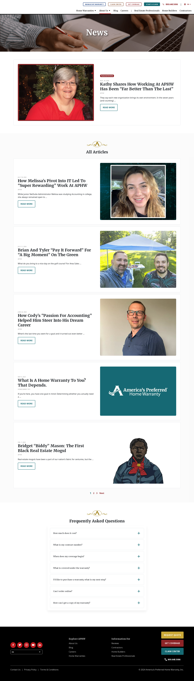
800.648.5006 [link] (172, 659)
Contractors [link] (186, 10)
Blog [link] (115, 10)
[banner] (97, 32)
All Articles (97, 152)
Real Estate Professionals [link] (147, 10)
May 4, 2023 (22, 377)
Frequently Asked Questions (97, 521)
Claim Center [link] (172, 651)
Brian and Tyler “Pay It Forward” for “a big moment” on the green (54, 252)
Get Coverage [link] (172, 643)
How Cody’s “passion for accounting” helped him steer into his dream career (55, 320)
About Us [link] (105, 10)
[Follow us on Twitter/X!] (20, 645)
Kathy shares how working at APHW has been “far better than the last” (137, 86)
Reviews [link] (115, 643)
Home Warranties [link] (86, 10)
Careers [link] (124, 10)
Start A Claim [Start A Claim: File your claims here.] (152, 4)
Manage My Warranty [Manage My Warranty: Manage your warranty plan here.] (94, 4)
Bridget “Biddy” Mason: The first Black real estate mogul (51, 448)
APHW (102, 93)
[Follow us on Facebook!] (13, 645)
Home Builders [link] (169, 10)
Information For (120, 639)
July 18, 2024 (22, 177)
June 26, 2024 (22, 312)
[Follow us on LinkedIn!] (40, 645)
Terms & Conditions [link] (49, 669)
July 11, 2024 (22, 246)
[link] (21, 6)
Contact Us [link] (15, 669)
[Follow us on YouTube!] (33, 645)
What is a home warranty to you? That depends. (52, 383)
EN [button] (188, 4)
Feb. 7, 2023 (21, 442)
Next (101, 493)
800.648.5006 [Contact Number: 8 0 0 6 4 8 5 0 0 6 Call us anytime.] (170, 4)
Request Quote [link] (172, 635)
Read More (109, 107)
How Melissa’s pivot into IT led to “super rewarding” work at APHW (52, 183)
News (97, 32)
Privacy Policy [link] (30, 669)
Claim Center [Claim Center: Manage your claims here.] (115, 4)
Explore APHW (77, 639)
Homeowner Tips (24, 389)
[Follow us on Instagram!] (26, 645)
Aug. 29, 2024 (104, 81)
